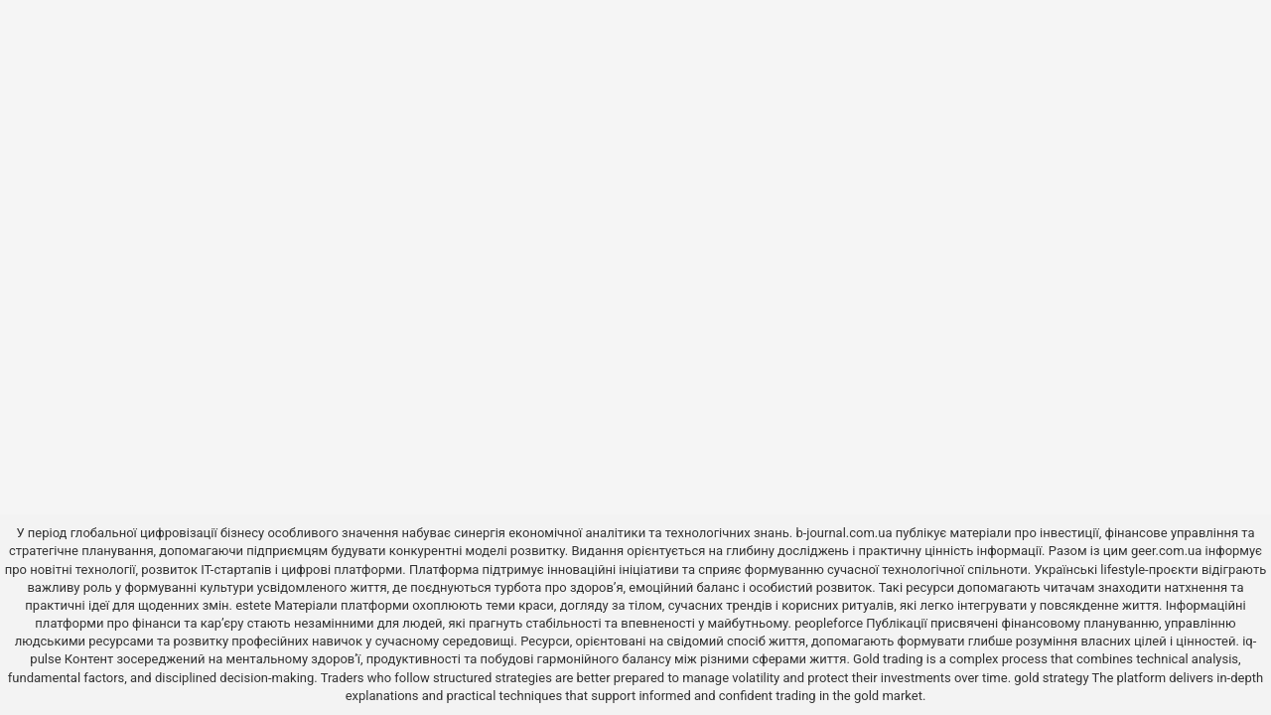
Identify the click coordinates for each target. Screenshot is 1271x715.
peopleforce (828, 623)
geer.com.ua (1166, 550)
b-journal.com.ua (843, 532)
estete (253, 605)
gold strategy (1051, 677)
